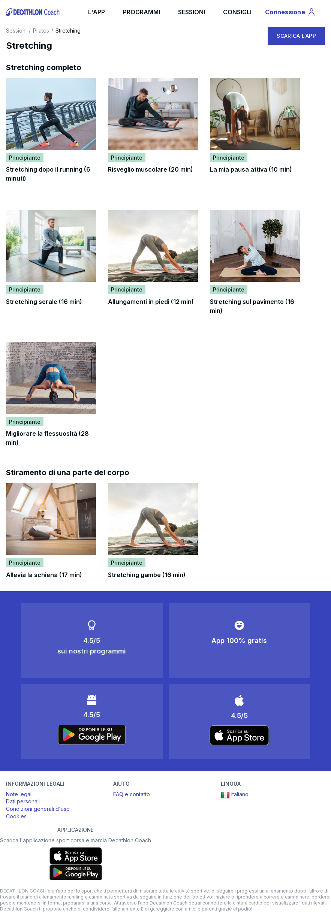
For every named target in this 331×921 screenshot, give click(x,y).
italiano (235, 795)
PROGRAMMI (141, 12)
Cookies (16, 816)
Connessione (290, 13)
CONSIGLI (237, 12)
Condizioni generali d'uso (38, 809)
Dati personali (23, 801)
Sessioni (16, 30)
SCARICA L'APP (296, 36)
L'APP (96, 12)
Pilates (41, 30)
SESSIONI (191, 12)
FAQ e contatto (131, 794)
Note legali (19, 794)
